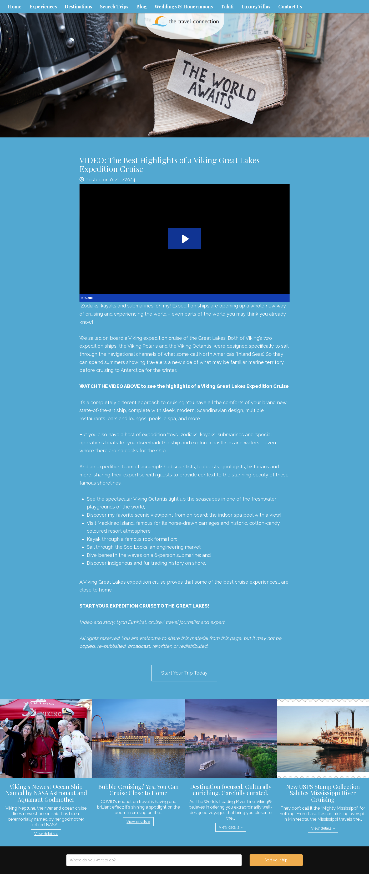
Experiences (43, 6)
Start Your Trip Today (184, 673)
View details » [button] (46, 834)
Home (15, 6)
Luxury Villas (255, 6)
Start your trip (276, 860)
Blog (141, 6)
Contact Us (290, 6)
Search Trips (114, 6)
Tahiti (227, 6)
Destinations (78, 6)
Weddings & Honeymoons (184, 6)
